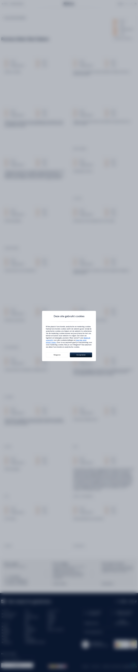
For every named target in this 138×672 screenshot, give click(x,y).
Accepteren (80, 355)
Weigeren (57, 355)
